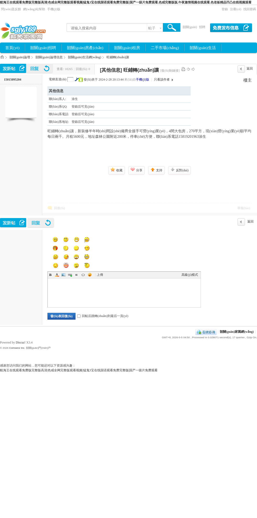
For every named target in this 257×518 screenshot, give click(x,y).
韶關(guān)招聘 (43, 48)
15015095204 (12, 79)
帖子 (152, 28)
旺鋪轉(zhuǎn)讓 (117, 57)
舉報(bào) (243, 208)
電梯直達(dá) (57, 79)
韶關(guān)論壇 (19, 57)
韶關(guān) (190, 27)
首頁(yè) (12, 48)
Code (83, 274)
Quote (76, 274)
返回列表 (250, 70)
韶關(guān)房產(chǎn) (85, 48)
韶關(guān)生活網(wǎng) (84, 57)
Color (57, 274)
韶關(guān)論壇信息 (48, 57)
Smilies (89, 274)
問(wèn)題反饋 (11, 9)
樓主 (247, 80)
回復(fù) (59, 208)
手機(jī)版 (54, 9)
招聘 (202, 27)
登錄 (225, 9)
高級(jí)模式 (189, 275)
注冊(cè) (235, 9)
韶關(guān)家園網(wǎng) (2, 58)
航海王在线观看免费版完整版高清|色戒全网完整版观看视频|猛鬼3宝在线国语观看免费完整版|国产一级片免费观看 (79, 370)
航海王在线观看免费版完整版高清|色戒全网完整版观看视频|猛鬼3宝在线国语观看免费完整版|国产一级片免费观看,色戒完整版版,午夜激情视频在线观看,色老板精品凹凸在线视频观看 (125, 2)
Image (63, 274)
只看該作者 (162, 79)
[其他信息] (111, 70)
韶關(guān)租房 (127, 48)
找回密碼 (249, 9)
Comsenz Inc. (17, 347)
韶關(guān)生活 (203, 48)
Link (70, 274)
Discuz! (20, 342)
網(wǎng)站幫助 (34, 9)
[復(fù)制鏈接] (170, 70)
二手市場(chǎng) (165, 48)
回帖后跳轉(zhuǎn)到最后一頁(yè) (102, 316)
